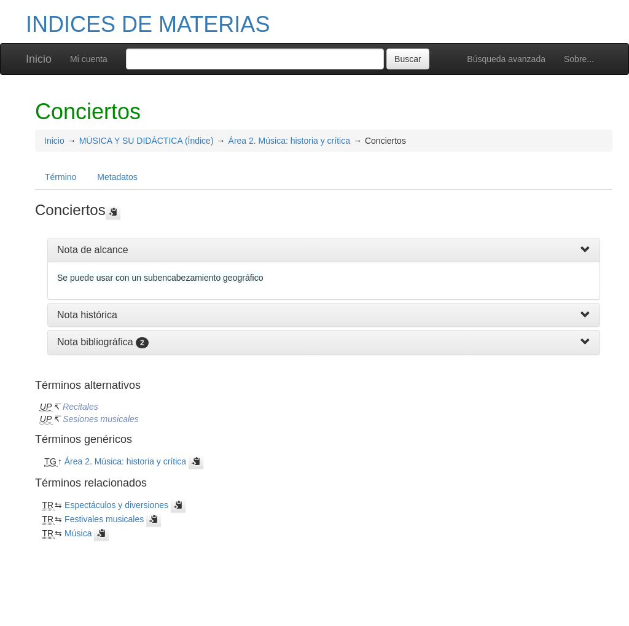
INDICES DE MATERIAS (148, 24)
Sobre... (579, 59)
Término (60, 177)
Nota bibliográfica (95, 342)
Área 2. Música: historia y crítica (289, 141)
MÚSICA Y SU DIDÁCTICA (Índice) (146, 141)
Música (78, 533)
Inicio (39, 59)
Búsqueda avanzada (506, 59)
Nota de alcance (92, 250)
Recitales (80, 407)
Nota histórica (87, 315)
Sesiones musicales (101, 419)
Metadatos (117, 177)
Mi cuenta (88, 59)
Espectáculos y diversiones (116, 505)
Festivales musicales (104, 519)
